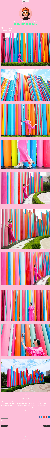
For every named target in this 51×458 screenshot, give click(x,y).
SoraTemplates (9, 452)
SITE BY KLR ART (25, 451)
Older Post (46, 425)
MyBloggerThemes (22, 452)
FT (27, 394)
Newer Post (4, 425)
